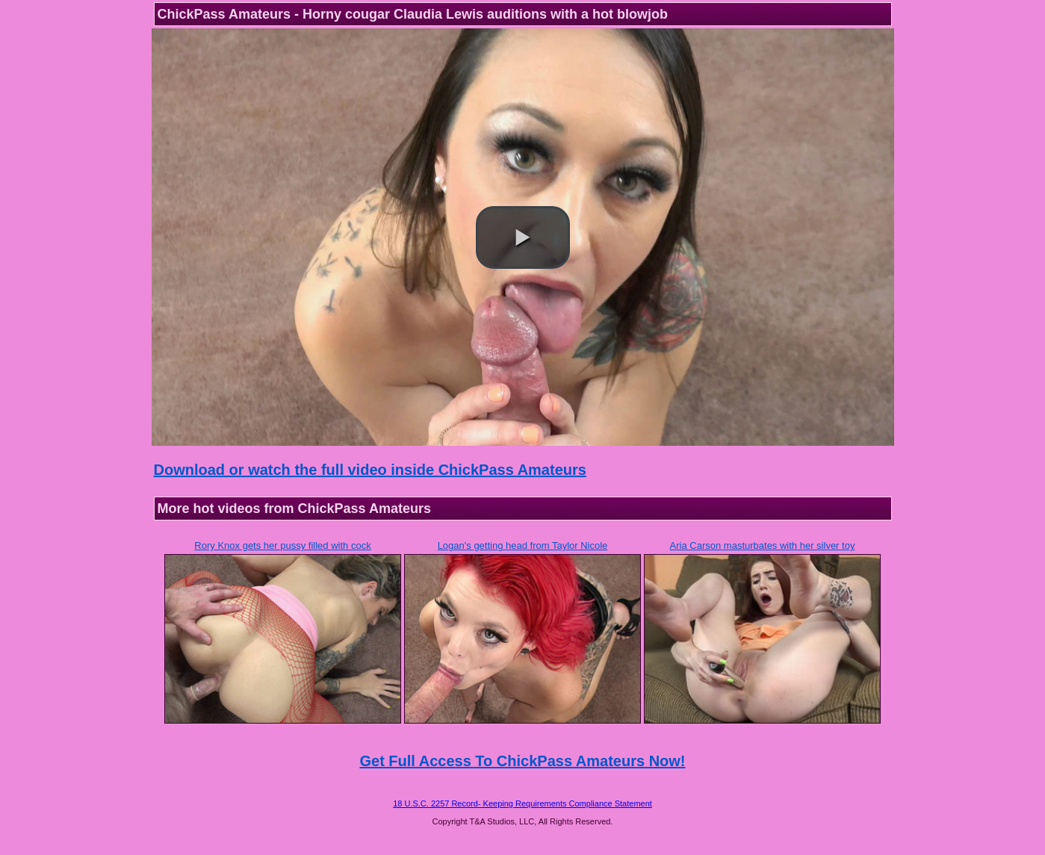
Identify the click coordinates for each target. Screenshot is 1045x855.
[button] (523, 237)
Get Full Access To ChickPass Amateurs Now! (522, 761)
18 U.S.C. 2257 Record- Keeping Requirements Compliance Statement (522, 803)
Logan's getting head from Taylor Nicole (523, 545)
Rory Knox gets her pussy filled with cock (282, 545)
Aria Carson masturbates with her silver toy (762, 545)
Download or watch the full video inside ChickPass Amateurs (370, 469)
